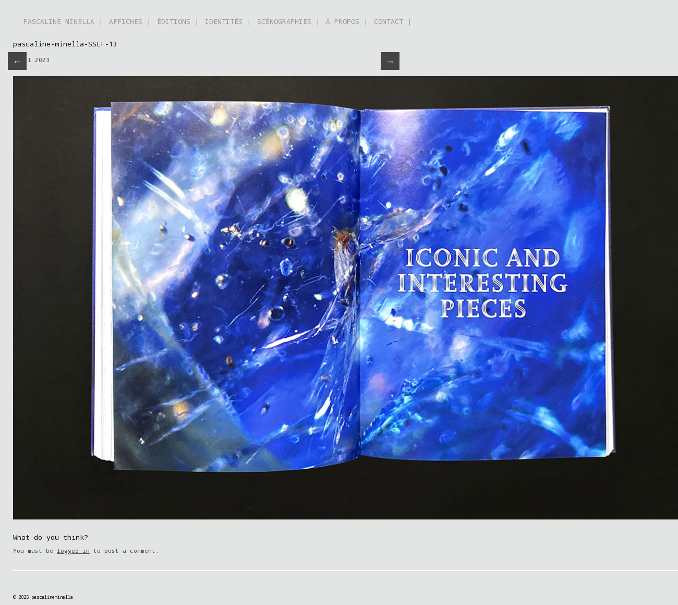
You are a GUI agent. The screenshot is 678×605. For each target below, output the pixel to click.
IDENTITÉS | (228, 21)
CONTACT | (392, 21)
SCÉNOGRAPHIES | (288, 21)
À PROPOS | (347, 21)
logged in (73, 550)
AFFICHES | (130, 21)
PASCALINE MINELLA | (63, 21)
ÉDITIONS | (178, 21)
